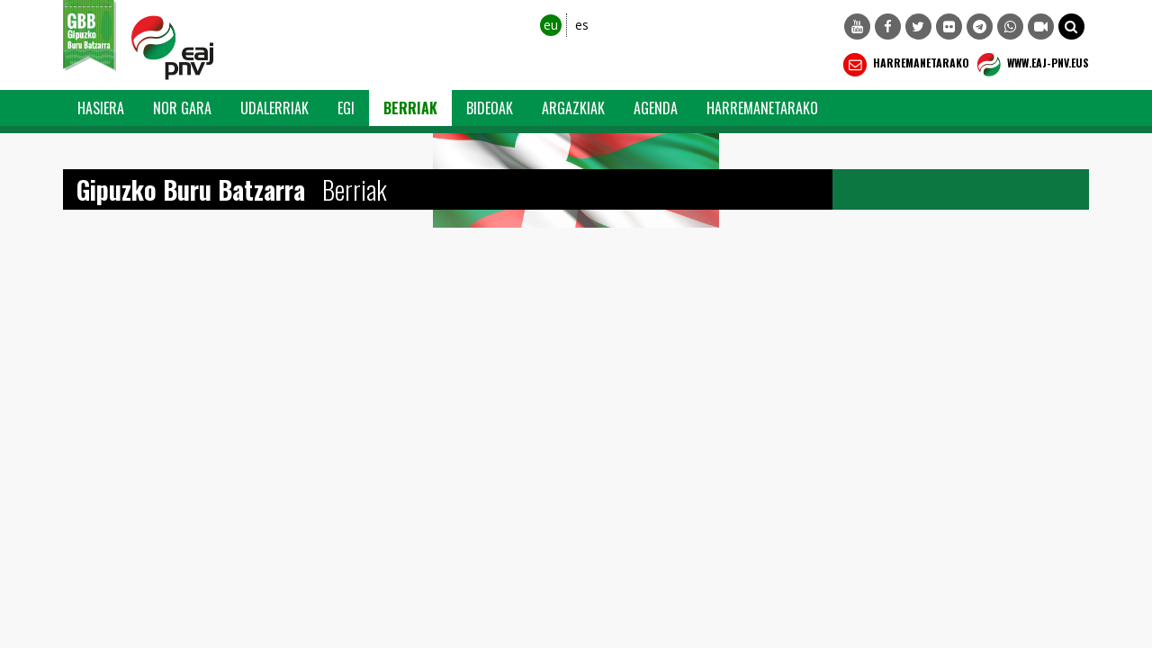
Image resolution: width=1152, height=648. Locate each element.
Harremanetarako (904, 64)
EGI (346, 108)
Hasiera (100, 108)
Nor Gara (182, 108)
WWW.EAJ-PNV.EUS (1031, 64)
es (582, 24)
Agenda (656, 108)
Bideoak (489, 108)
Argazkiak (573, 108)
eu (551, 24)
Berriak (410, 108)
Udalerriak (274, 108)
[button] (1071, 27)
